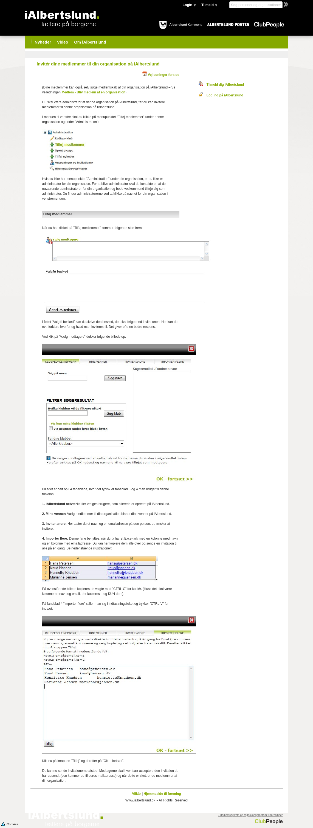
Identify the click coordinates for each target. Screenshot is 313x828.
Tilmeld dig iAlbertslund (221, 85)
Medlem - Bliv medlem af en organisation (93, 92)
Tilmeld (207, 5)
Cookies (9, 824)
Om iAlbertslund (90, 42)
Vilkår (136, 794)
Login (187, 5)
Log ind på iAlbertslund (221, 95)
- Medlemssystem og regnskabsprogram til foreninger (250, 814)
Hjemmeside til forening (162, 794)
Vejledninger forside (163, 75)
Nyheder (43, 42)
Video (62, 42)
